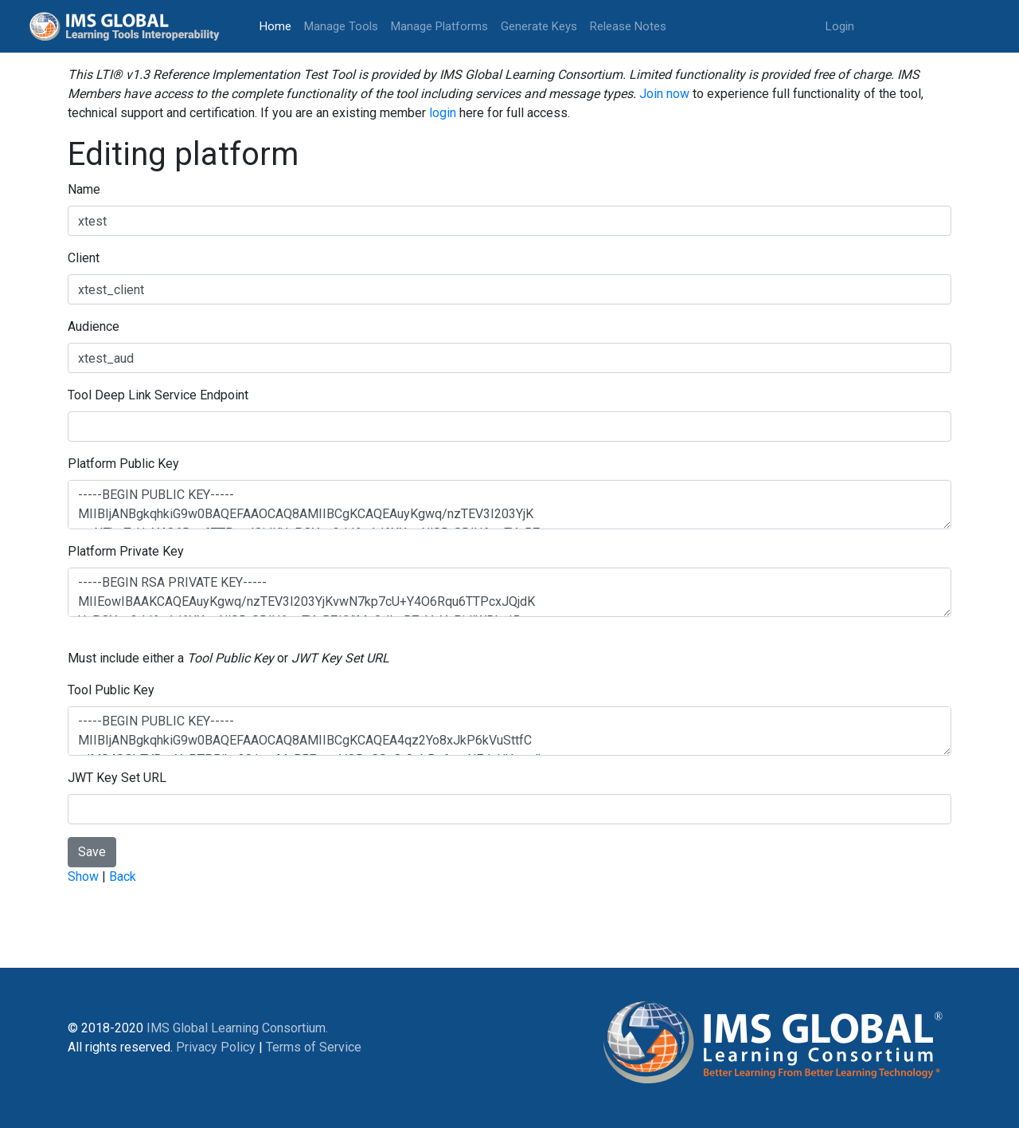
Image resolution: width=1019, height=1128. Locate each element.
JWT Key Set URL (117, 777)
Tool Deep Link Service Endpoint (158, 395)
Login (840, 26)
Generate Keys (539, 26)
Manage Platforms (439, 26)
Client (84, 257)
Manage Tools (341, 26)
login (442, 112)
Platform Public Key (123, 463)
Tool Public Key (111, 690)
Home (279, 25)
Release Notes (628, 26)
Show (83, 876)
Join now (664, 93)
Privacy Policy (216, 1047)
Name (84, 189)
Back (122, 876)
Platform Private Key (126, 551)
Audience (93, 326)
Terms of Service (313, 1047)
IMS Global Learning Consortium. (237, 1028)
